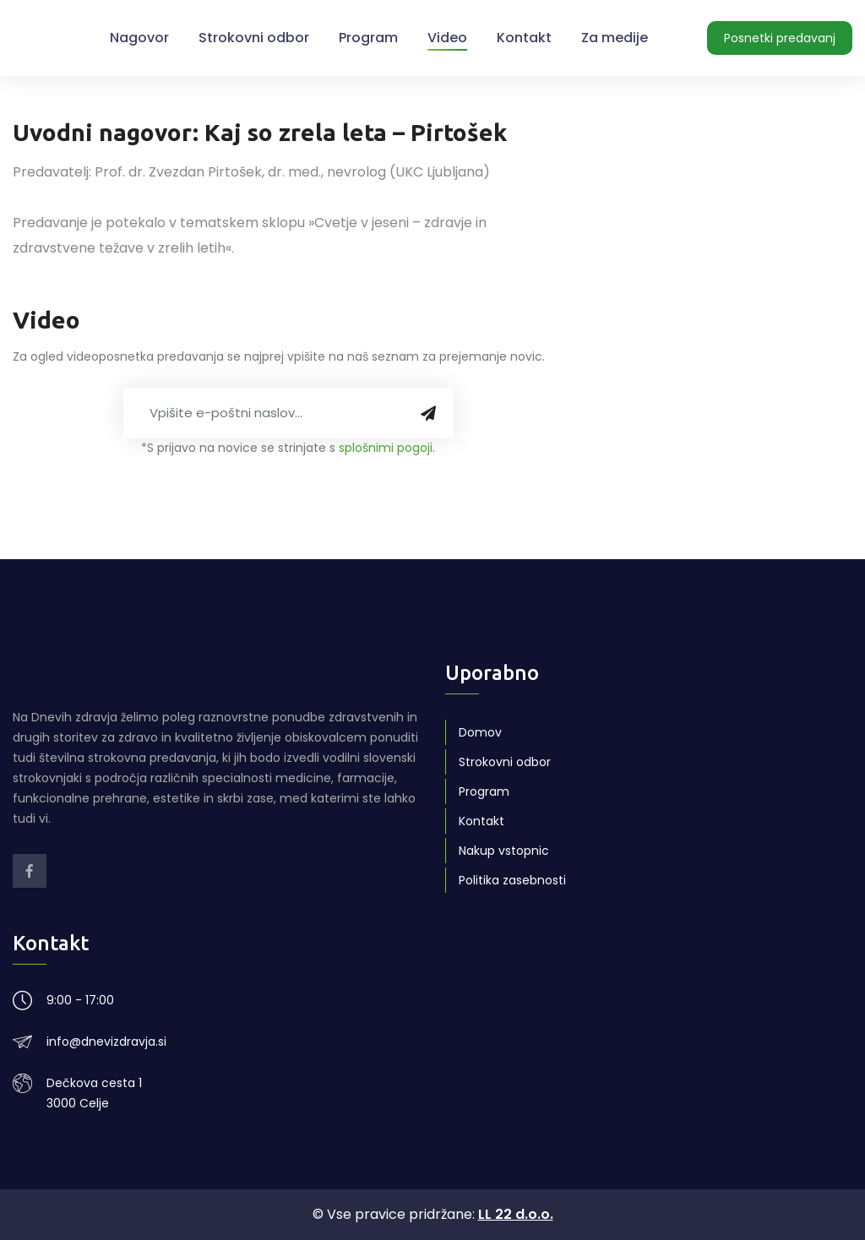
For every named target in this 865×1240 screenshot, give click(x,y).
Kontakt (524, 37)
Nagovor (139, 37)
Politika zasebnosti (512, 880)
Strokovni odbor (254, 37)
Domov (480, 732)
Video (447, 37)
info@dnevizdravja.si (106, 1041)
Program (368, 37)
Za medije (614, 37)
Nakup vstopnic (504, 850)
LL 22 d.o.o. (515, 1214)
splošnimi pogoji (385, 447)
